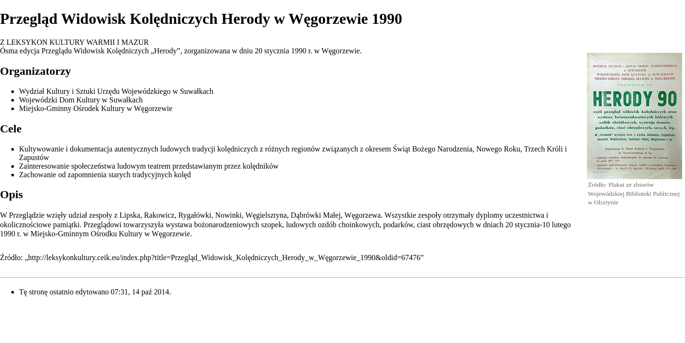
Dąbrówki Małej (316, 215)
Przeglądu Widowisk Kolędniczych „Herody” (110, 51)
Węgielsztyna (266, 215)
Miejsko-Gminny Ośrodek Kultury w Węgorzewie (95, 108)
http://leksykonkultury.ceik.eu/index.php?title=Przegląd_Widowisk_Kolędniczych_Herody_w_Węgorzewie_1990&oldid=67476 (224, 257)
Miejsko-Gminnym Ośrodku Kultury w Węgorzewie (110, 234)
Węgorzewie (341, 51)
